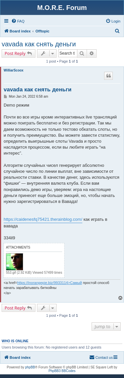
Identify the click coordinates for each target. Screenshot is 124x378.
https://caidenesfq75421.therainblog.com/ (43, 219)
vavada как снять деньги (39, 44)
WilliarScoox (13, 70)
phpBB (30, 367)
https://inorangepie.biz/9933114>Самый (49, 283)
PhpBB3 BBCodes (62, 371)
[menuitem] (17, 21)
